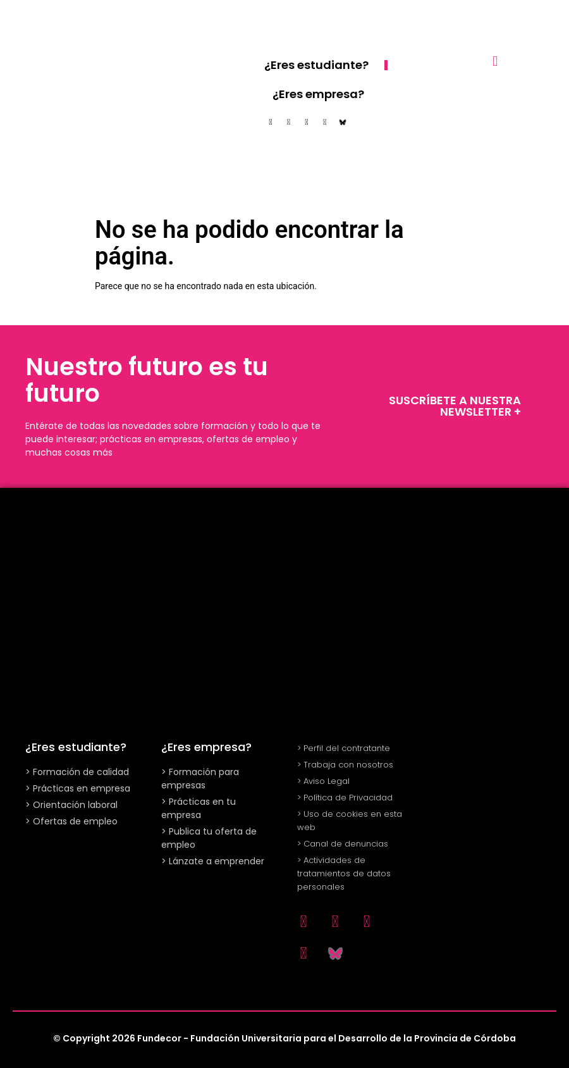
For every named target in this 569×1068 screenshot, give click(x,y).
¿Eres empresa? (318, 94)
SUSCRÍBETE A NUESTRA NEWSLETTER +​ (455, 405)
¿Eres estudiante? (316, 65)
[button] (495, 61)
